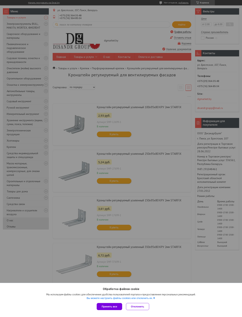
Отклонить (137, 306)
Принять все (109, 306)
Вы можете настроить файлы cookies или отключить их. (120, 298)
